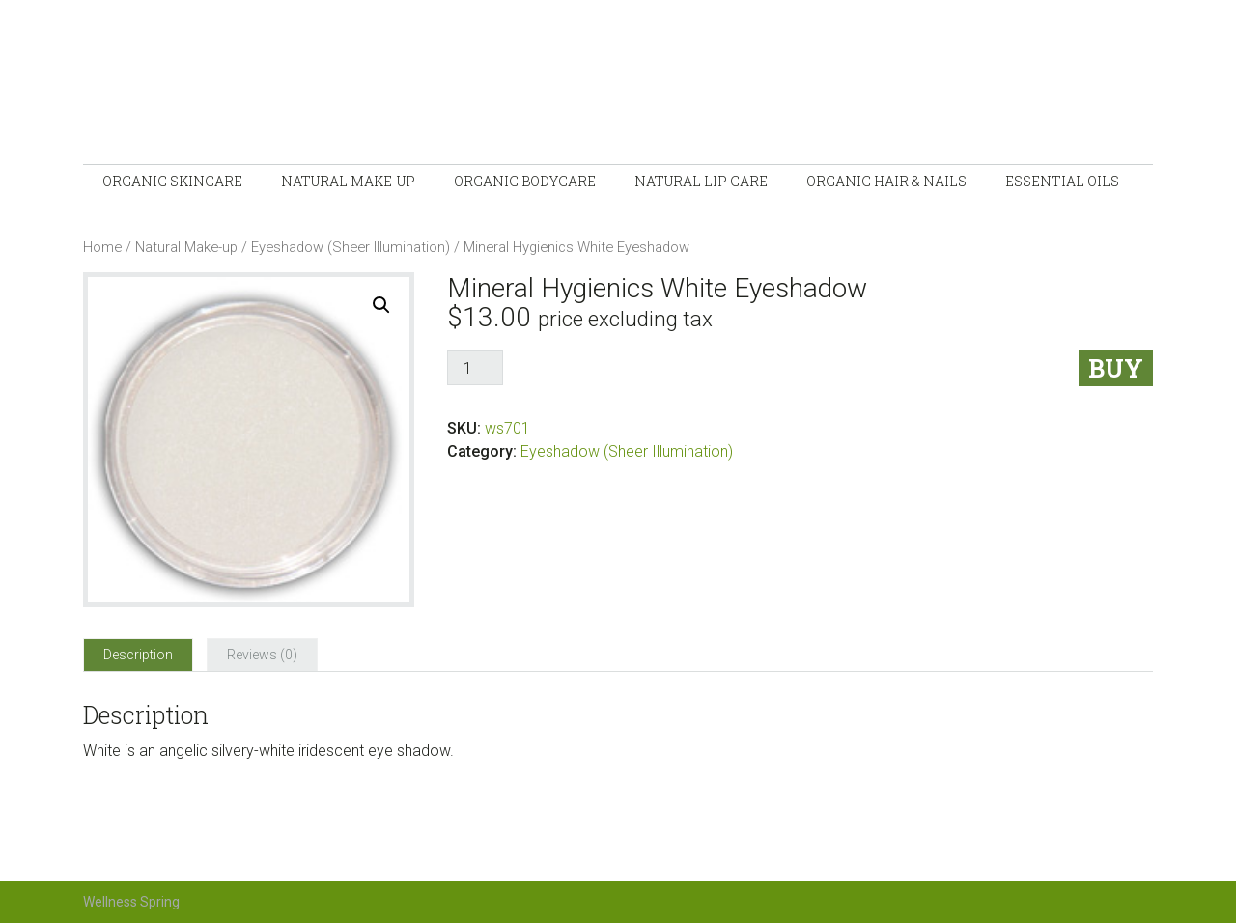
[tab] (138, 654)
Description (138, 654)
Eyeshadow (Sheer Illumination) (350, 247)
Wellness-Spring (372, 87)
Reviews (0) (262, 654)
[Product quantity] (475, 367)
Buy (1115, 368)
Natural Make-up (186, 247)
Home (102, 247)
